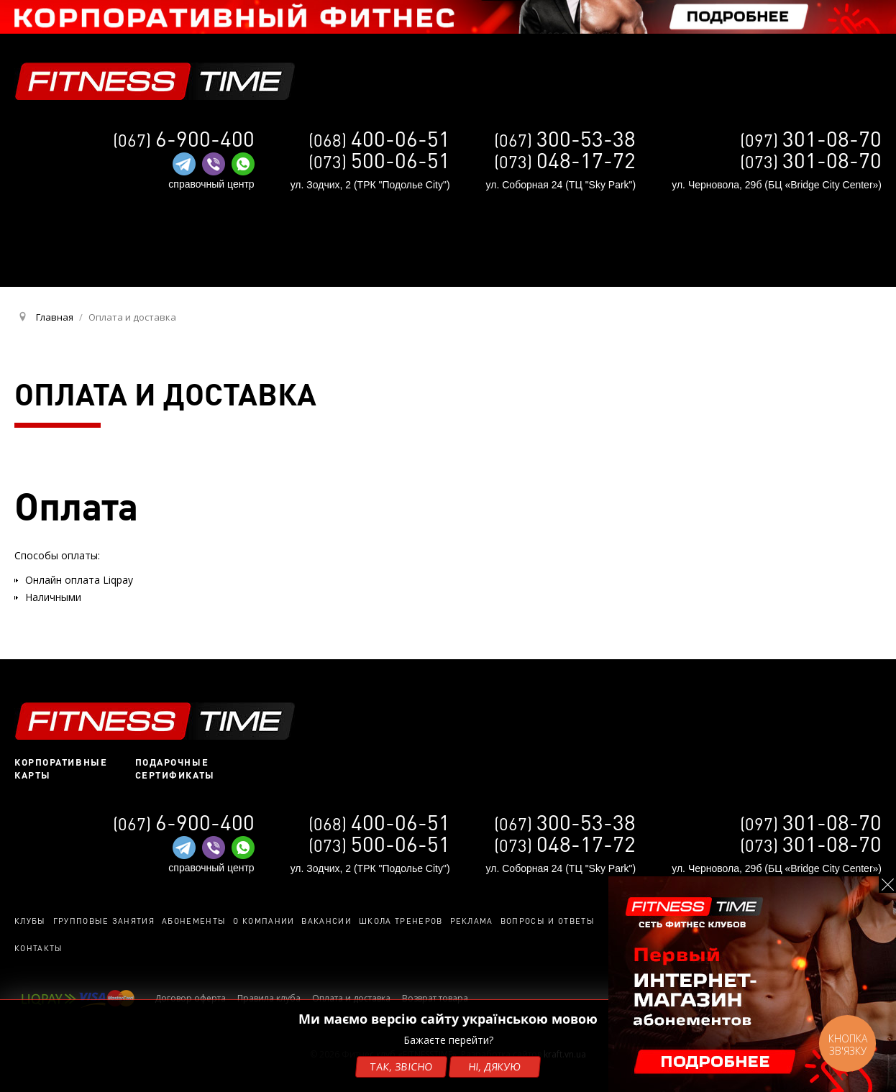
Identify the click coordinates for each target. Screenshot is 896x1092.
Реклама (471, 921)
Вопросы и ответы (547, 921)
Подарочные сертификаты (175, 768)
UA (702, 255)
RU (727, 257)
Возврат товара (435, 998)
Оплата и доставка (351, 998)
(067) (565, 139)
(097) (811, 139)
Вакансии (326, 921)
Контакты (38, 948)
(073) (811, 161)
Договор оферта (190, 998)
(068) (379, 139)
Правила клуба (269, 998)
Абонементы (194, 921)
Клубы (30, 921)
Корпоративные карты (60, 768)
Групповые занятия (104, 921)
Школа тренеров (400, 921)
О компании (263, 921)
